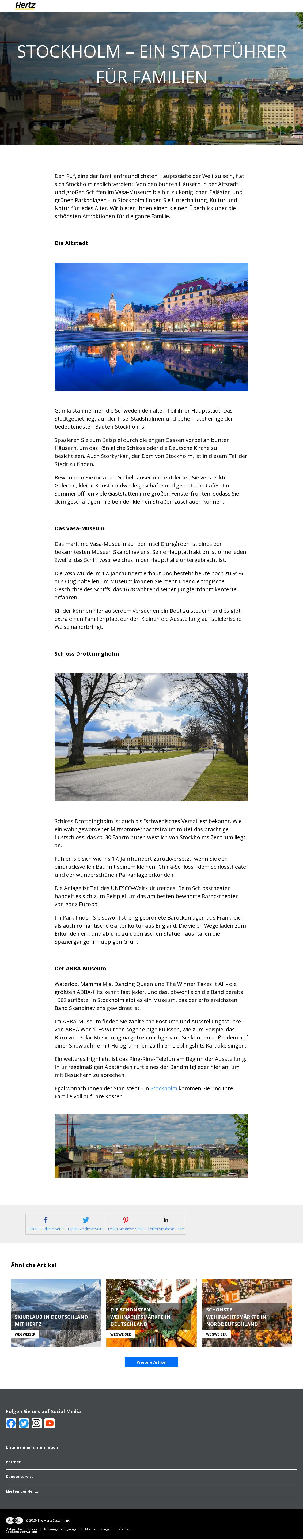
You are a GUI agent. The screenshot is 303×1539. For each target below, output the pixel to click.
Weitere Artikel (151, 1363)
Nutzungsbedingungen (64, 1530)
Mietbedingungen (101, 1530)
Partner (13, 1462)
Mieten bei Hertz (22, 1492)
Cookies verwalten (21, 1532)
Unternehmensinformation (32, 1448)
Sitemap (124, 1530)
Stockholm (163, 1088)
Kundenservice (20, 1477)
